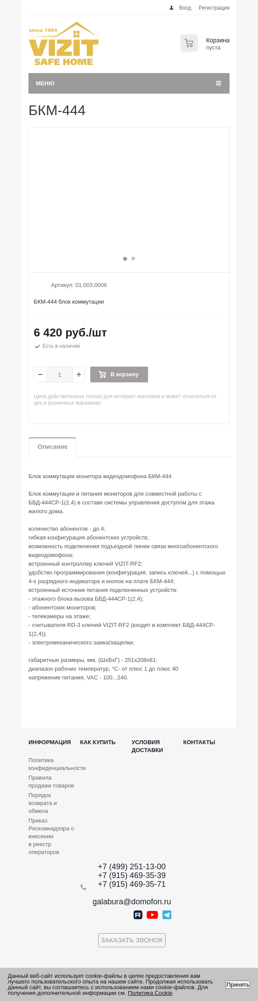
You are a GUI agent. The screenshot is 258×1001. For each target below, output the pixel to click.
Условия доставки (147, 746)
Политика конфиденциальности (57, 764)
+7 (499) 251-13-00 (132, 866)
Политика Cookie (150, 993)
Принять (237, 984)
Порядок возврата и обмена (42, 803)
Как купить (98, 742)
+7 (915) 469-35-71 (132, 884)
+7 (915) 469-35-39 (132, 875)
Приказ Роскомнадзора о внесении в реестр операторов (51, 836)
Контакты (199, 742)
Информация (49, 742)
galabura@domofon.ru (131, 901)
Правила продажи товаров (51, 781)
